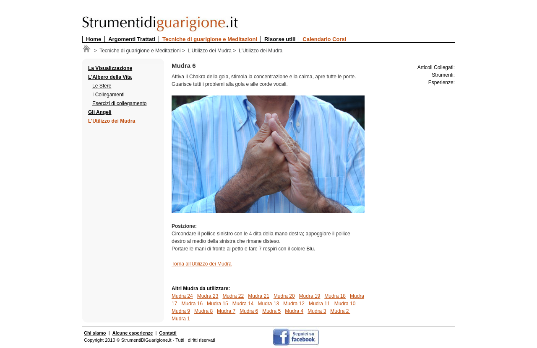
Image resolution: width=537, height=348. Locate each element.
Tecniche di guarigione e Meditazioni (209, 39)
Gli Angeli (100, 112)
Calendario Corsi (324, 39)
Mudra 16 (192, 304)
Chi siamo (95, 332)
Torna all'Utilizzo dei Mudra (202, 264)
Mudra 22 (233, 296)
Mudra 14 (243, 304)
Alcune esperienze (132, 332)
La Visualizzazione (110, 68)
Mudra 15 (217, 304)
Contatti (168, 332)
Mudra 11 (319, 304)
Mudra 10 (345, 304)
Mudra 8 (203, 311)
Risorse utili (279, 39)
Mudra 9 (181, 311)
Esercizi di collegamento (119, 103)
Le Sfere (101, 86)
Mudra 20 (284, 296)
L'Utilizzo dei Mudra (210, 51)
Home (93, 39)
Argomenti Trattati (131, 39)
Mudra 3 (317, 311)
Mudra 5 (271, 311)
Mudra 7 (226, 311)
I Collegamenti (108, 95)
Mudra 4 (294, 311)
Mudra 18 (335, 296)
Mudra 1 (181, 319)
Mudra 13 (268, 304)
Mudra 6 (249, 311)
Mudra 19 (310, 296)
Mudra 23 (208, 296)
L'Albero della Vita (110, 77)
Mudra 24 (182, 296)
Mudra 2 (340, 311)
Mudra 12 (294, 304)
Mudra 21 (258, 296)
